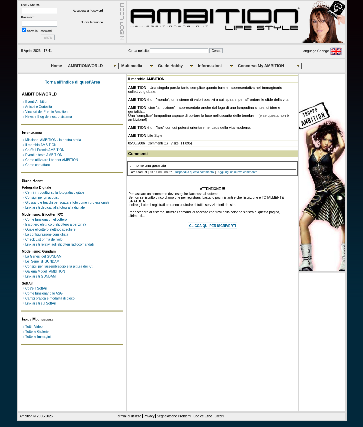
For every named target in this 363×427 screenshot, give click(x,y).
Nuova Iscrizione (92, 22)
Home (56, 66)
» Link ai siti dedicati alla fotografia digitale (54, 207)
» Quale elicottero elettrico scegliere (49, 229)
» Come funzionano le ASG (43, 293)
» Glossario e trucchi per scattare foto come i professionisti (66, 202)
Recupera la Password (88, 10)
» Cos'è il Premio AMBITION (44, 150)
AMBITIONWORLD (85, 66)
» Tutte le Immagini (37, 336)
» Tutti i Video (33, 326)
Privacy (149, 416)
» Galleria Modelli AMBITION (44, 271)
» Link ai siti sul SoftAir (39, 303)
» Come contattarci (37, 165)
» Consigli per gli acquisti (41, 197)
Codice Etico (202, 416)
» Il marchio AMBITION (40, 145)
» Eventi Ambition (35, 102)
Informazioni (210, 66)
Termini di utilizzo (128, 416)
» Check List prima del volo (43, 239)
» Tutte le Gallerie (36, 331)
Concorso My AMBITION (261, 66)
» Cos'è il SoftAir (35, 288)
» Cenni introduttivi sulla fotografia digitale (53, 192)
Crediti (219, 416)
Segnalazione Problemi (174, 416)
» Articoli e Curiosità (37, 106)
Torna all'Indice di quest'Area (72, 82)
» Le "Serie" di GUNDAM (41, 261)
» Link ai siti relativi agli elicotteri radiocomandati (58, 244)
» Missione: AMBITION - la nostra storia (52, 140)
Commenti (155, 143)
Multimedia (131, 66)
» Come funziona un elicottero (45, 219)
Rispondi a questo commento (194, 172)
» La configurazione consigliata (45, 234)
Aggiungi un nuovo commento (237, 172)
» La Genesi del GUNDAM (42, 256)
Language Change (321, 51)
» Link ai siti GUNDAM (39, 276)
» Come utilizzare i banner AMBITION (50, 160)
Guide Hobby (170, 66)
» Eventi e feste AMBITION (43, 155)
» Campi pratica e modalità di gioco (49, 298)
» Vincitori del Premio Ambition (45, 111)
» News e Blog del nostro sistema (47, 116)
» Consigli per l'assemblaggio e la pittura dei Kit (58, 266)
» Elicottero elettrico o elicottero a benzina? (54, 224)
